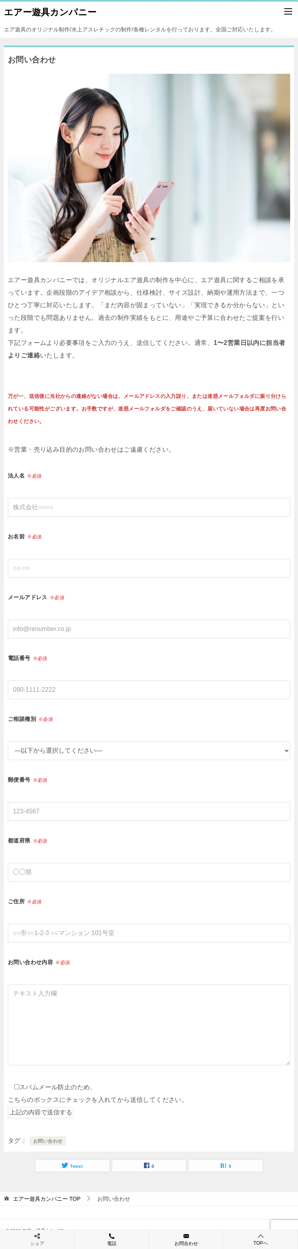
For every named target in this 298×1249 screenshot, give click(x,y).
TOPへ (260, 1239)
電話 (111, 1239)
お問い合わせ (47, 1141)
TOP (46, 1199)
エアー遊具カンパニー (50, 11)
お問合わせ (186, 1239)
